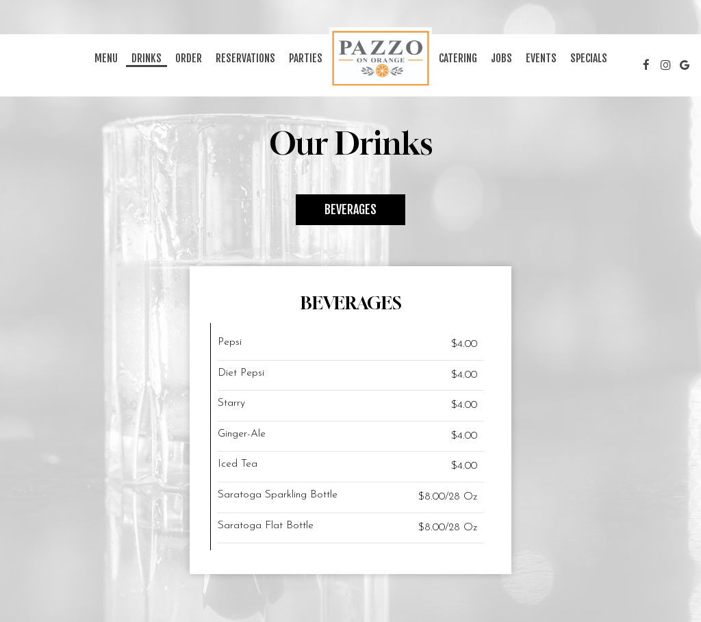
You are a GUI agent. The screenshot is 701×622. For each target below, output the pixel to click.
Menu (106, 58)
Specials (588, 58)
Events (541, 58)
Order (188, 58)
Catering (458, 58)
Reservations (245, 58)
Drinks (146, 58)
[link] (380, 58)
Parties (305, 58)
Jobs (501, 58)
